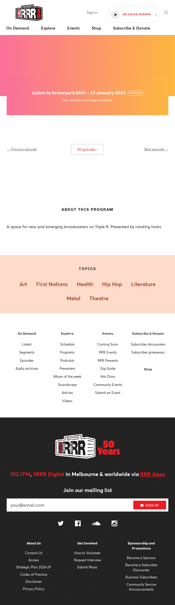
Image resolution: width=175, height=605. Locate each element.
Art (23, 284)
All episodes (87, 149)
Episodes (27, 360)
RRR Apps (152, 474)
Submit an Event (107, 392)
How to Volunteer (87, 553)
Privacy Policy (33, 589)
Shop (148, 369)
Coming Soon (107, 344)
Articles (67, 392)
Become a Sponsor (141, 558)
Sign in (92, 12)
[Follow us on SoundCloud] (96, 523)
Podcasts (67, 360)
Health (85, 284)
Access (33, 560)
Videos (67, 401)
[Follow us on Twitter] (61, 524)
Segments (26, 352)
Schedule (67, 344)
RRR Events (108, 352)
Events (107, 334)
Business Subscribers (141, 577)
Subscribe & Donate (148, 334)
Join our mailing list (87, 490)
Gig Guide (107, 368)
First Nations (52, 284)
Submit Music (87, 567)
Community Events (107, 384)
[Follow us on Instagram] (114, 524)
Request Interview (87, 560)
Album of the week (67, 376)
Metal (74, 298)
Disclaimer (34, 581)
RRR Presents (108, 360)
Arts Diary (107, 376)
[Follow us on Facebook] (78, 524)
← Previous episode (22, 149)
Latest (26, 344)
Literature (143, 284)
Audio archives (27, 368)
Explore (67, 334)
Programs (67, 352)
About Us (34, 543)
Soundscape (67, 384)
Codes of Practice (33, 574)
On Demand (27, 334)
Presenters (67, 368)
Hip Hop (112, 284)
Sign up (149, 505)
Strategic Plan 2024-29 (33, 567)
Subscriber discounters (148, 344)
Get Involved (87, 543)
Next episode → (156, 149)
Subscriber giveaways (148, 352)
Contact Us (33, 553)
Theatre (98, 298)
